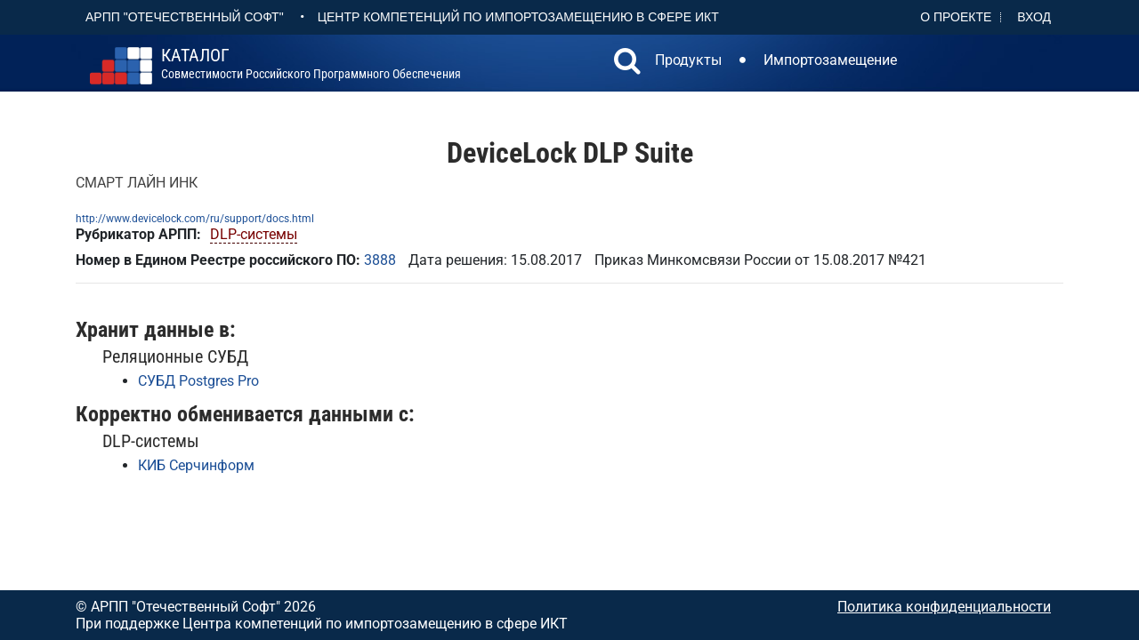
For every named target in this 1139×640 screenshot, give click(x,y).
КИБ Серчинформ (196, 465)
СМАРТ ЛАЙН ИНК (137, 182)
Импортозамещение (830, 60)
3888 (380, 260)
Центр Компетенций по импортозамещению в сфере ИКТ (518, 17)
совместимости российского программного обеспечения (311, 64)
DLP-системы (253, 234)
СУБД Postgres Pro (198, 380)
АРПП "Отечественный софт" (184, 17)
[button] (627, 63)
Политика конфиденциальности (944, 606)
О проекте (955, 17)
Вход (1034, 17)
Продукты (688, 60)
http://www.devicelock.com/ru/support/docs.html (195, 218)
